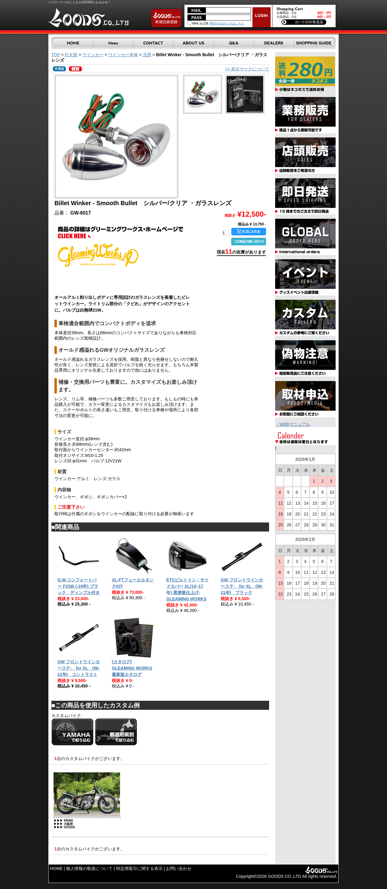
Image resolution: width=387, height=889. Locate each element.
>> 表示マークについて (247, 68)
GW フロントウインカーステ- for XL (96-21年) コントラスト (78, 668)
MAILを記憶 (197, 23)
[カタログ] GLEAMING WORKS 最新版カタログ (132, 668)
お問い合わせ (178, 868)
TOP (55, 54)
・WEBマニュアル (292, 424)
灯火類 (71, 54)
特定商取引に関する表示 (139, 868)
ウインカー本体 (123, 54)
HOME (56, 868)
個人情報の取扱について (89, 868)
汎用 (147, 54)
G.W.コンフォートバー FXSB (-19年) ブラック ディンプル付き (78, 586)
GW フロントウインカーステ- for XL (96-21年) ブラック (242, 586)
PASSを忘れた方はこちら (226, 23)
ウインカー (92, 54)
